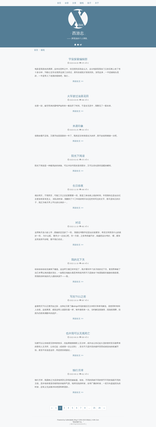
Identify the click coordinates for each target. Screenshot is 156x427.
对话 (78, 222)
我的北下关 (78, 259)
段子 (89, 3)
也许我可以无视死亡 (78, 333)
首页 (59, 3)
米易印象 (78, 126)
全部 (67, 3)
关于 (97, 3)
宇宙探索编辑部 (78, 59)
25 (94, 408)
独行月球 (78, 370)
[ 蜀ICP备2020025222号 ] (78, 424)
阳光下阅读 (78, 155)
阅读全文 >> (78, 81)
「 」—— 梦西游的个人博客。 (78, 35)
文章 (74, 3)
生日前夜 (78, 185)
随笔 (82, 3)
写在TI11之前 (78, 296)
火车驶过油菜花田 (78, 96)
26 (99, 408)
